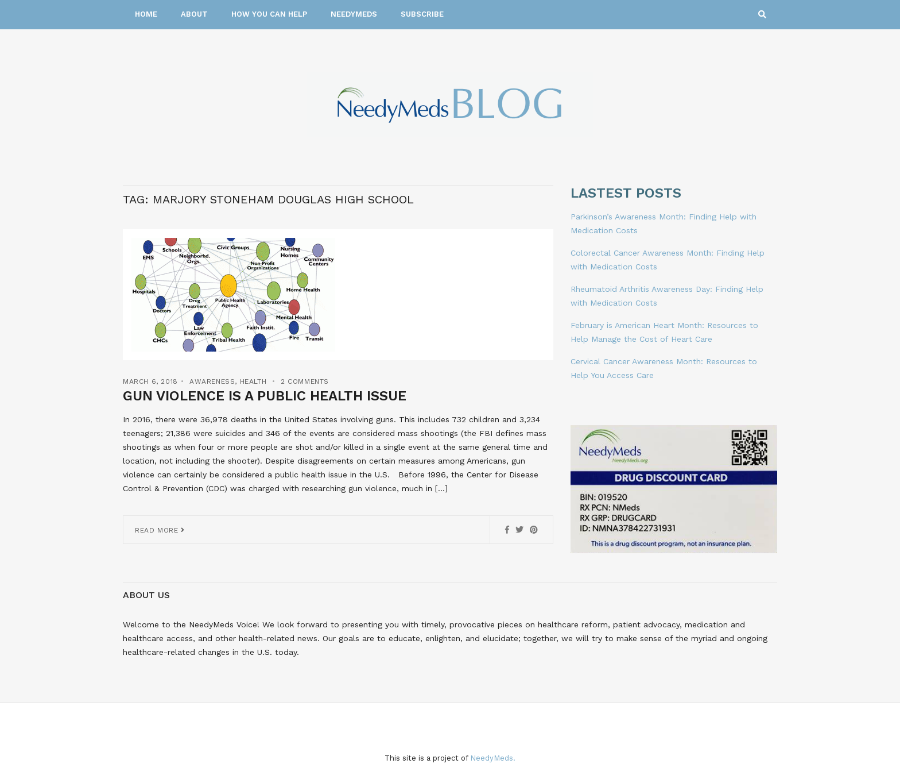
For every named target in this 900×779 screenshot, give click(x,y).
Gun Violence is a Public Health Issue (264, 396)
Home (146, 14)
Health (253, 381)
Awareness (212, 381)
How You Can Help (269, 14)
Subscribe (422, 14)
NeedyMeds (354, 14)
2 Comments (305, 381)
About (194, 14)
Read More (160, 530)
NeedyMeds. (492, 758)
